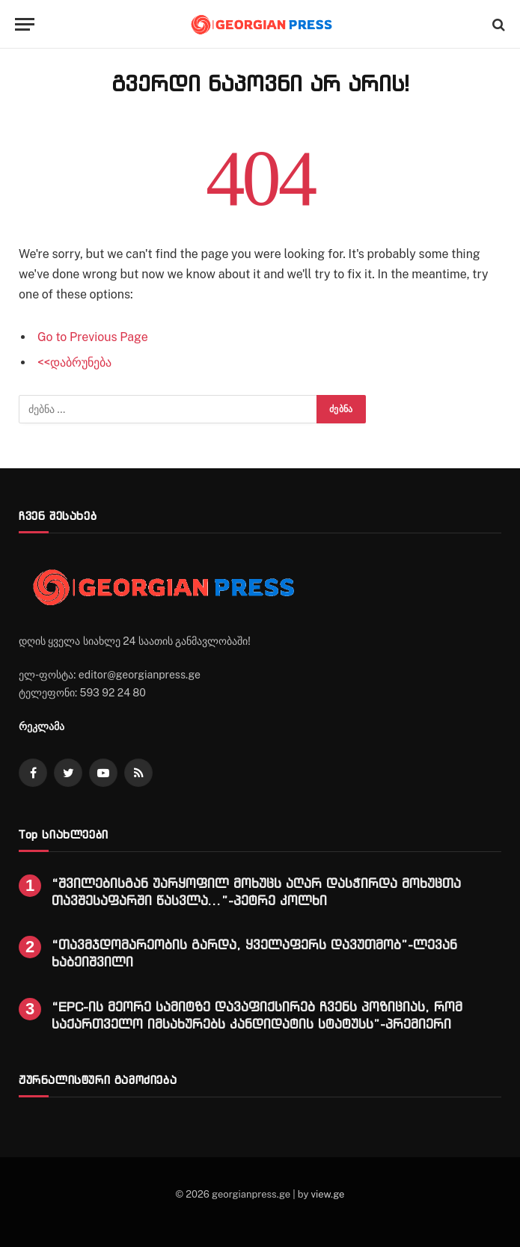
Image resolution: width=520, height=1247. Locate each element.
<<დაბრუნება (74, 362)
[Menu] (24, 24)
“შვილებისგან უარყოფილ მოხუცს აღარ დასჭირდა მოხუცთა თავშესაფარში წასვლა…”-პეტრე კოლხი (256, 891)
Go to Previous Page (92, 337)
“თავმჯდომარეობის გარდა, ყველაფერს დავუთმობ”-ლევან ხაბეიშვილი (254, 953)
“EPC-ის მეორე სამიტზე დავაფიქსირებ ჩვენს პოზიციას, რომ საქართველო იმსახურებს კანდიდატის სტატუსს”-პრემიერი (257, 1015)
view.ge (327, 1194)
